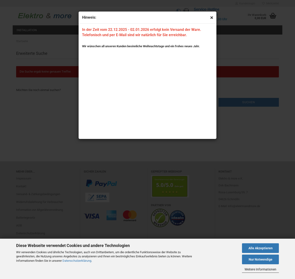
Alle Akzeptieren (260, 248)
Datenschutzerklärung (76, 260)
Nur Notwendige (260, 259)
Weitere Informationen (260, 269)
